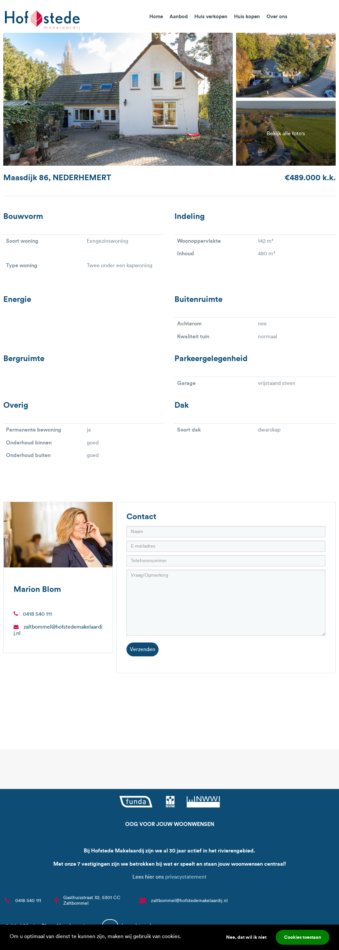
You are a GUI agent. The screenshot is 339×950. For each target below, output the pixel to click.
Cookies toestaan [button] (302, 937)
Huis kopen (247, 16)
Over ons (276, 16)
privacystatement (186, 877)
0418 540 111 (37, 614)
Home (156, 16)
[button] (183, 937)
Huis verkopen (210, 16)
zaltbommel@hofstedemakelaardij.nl (189, 900)
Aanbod (179, 16)
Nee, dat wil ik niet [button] (246, 937)
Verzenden (142, 649)
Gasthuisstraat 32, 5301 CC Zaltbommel (92, 900)
